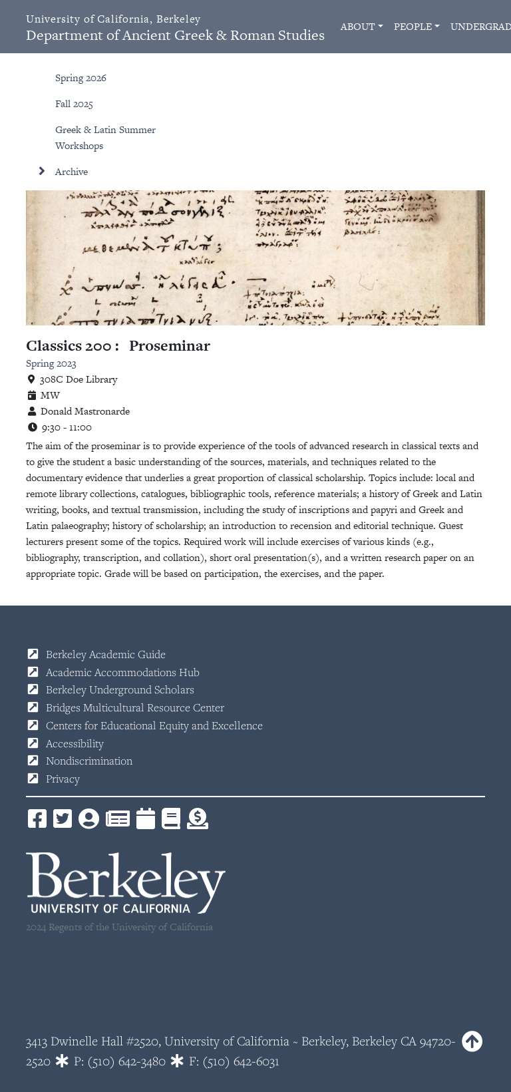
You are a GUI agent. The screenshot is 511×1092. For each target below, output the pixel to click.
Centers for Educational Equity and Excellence (154, 725)
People (413, 26)
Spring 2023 (51, 363)
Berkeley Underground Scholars (120, 689)
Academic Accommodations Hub (123, 672)
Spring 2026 (80, 78)
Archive (71, 171)
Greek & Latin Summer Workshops (105, 137)
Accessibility (75, 743)
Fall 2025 (74, 103)
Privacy (63, 778)
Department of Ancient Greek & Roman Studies (175, 28)
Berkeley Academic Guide (106, 654)
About (358, 26)
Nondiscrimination (89, 760)
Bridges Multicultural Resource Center (135, 707)
